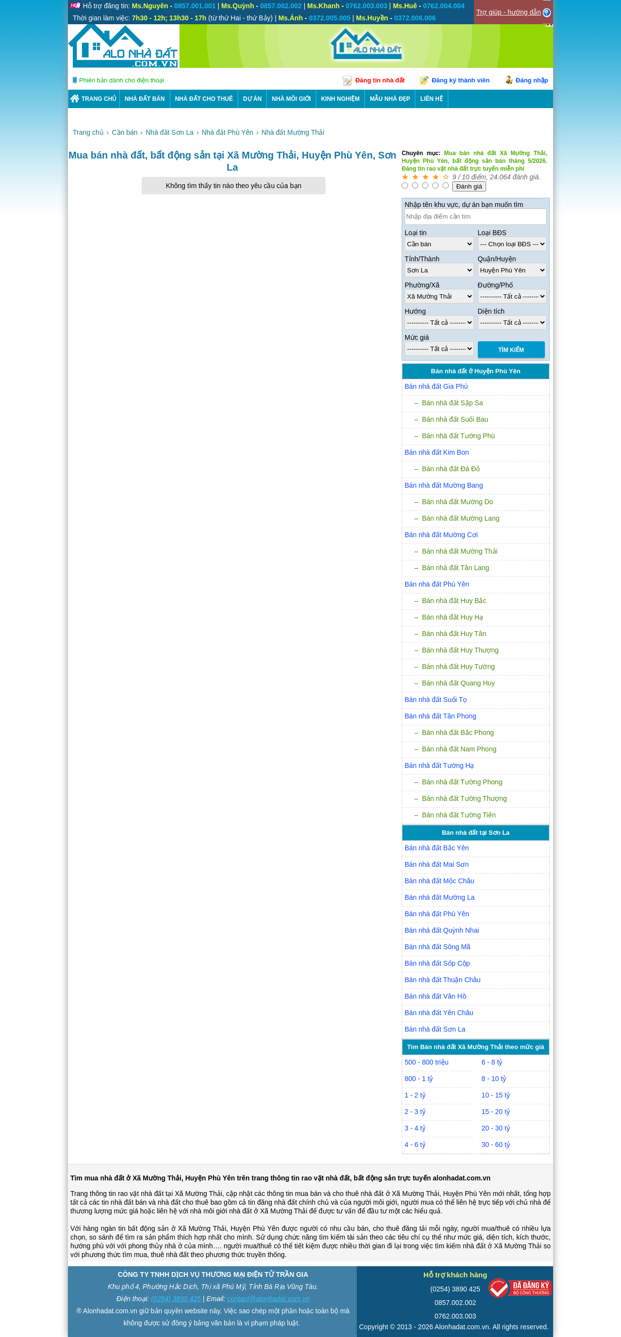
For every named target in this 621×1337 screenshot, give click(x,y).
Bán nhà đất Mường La (439, 897)
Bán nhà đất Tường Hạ (439, 765)
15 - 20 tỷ (496, 1111)
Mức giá (417, 337)
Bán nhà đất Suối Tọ (436, 699)
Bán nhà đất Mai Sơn (437, 864)
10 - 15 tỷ (496, 1095)
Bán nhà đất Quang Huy (458, 683)
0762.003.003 (455, 1316)
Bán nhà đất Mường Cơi (441, 535)
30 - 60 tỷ (496, 1144)
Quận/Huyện (497, 259)
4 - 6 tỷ (415, 1144)
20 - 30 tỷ (496, 1128)
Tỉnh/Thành (422, 259)
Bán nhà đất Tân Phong (440, 716)
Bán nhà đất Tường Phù (458, 436)
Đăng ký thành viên (461, 80)
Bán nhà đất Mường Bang (444, 485)
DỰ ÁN (252, 99)
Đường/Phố (495, 285)
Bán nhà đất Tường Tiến (459, 815)
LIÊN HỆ (431, 99)
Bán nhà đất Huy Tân (454, 633)
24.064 (500, 177)
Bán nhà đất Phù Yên (437, 584)
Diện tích (491, 311)
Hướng (415, 311)
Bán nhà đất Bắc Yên (437, 848)
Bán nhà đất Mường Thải (460, 551)
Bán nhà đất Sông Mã (438, 947)
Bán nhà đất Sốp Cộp (437, 963)
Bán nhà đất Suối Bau (455, 419)
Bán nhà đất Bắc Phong (458, 732)
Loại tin (415, 233)
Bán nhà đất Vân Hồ (435, 996)
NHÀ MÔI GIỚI (291, 99)
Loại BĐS (492, 233)
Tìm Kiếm (511, 350)
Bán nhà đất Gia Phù (436, 386)
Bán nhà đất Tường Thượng (464, 798)
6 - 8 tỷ (492, 1062)
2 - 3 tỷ (415, 1111)
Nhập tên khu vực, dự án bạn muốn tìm (464, 204)
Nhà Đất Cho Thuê (204, 99)
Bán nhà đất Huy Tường (458, 666)
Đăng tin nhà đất (380, 80)
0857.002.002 (455, 1302)
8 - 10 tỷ (494, 1078)
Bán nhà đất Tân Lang (456, 568)
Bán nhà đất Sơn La (435, 1029)
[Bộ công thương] (520, 1290)
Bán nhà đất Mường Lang (461, 518)
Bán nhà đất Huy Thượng (460, 650)
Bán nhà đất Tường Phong (462, 782)
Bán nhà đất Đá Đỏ (451, 469)
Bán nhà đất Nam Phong (459, 749)
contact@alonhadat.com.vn (268, 1299)
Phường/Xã (422, 285)
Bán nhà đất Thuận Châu (443, 980)
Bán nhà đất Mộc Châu (439, 881)
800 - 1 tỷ (419, 1078)
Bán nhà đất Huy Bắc (454, 601)
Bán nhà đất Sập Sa (452, 403)
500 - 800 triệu (427, 1062)
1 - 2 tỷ (415, 1095)
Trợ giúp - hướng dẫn (508, 12)
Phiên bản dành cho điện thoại (121, 80)
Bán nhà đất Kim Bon (437, 452)
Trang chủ (99, 99)
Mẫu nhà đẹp (390, 99)
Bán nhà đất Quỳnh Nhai (442, 930)
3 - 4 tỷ (415, 1128)
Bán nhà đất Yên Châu (439, 1013)
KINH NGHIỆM (340, 99)
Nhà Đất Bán (145, 99)
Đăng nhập (532, 80)
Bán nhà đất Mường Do (457, 502)
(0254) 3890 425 (176, 1299)
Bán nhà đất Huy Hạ (453, 617)
